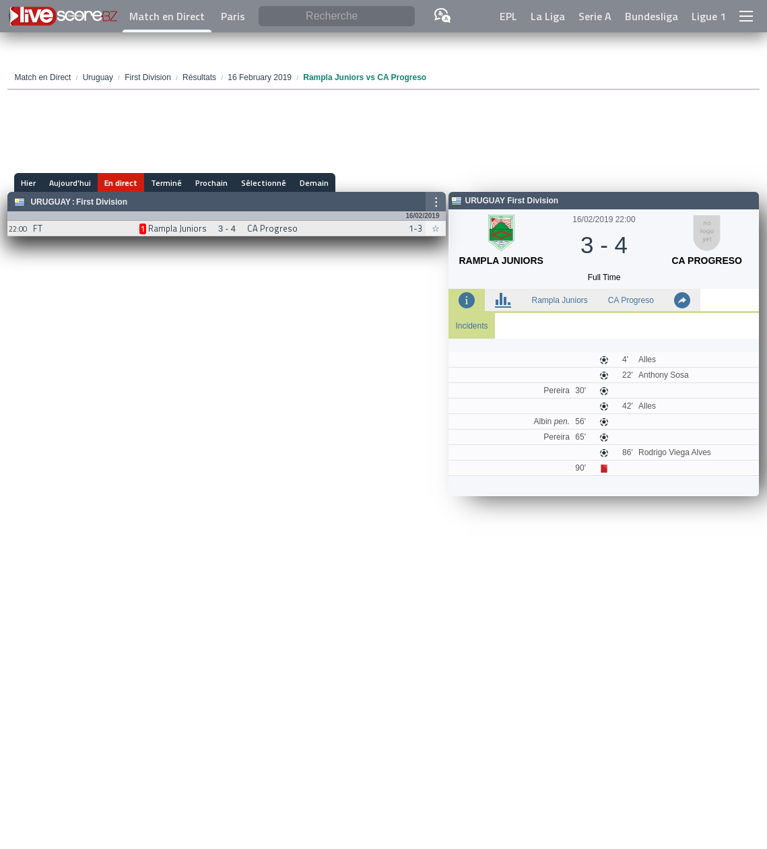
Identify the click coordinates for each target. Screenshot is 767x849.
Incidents (471, 326)
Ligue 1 (709, 16)
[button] (746, 16)
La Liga (548, 16)
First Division (101, 202)
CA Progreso (631, 300)
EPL (508, 16)
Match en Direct (167, 16)
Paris (233, 16)
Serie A (594, 16)
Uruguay (50, 202)
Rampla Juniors (559, 300)
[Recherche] (337, 16)
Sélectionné (263, 182)
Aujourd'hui (70, 182)
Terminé (166, 182)
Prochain (211, 182)
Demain (314, 182)
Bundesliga (651, 16)
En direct (120, 182)
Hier (28, 182)
